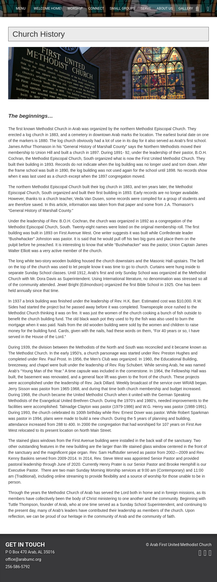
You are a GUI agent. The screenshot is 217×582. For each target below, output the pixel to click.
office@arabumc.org (23, 559)
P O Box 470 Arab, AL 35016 (30, 552)
